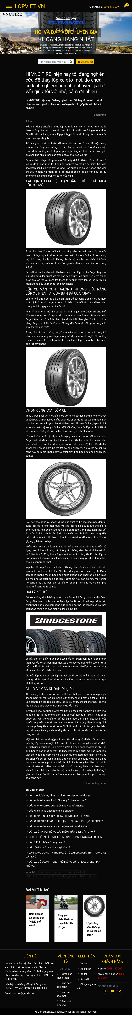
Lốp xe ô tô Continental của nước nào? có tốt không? (58, 826)
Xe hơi (82, 963)
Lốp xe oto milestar (50, 872)
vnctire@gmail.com (24, 993)
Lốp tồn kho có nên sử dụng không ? (48, 847)
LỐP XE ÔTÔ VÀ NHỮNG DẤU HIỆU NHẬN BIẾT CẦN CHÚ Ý (60, 831)
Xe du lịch (84, 968)
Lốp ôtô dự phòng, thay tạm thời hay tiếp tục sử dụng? (58, 795)
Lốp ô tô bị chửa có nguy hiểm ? (45, 842)
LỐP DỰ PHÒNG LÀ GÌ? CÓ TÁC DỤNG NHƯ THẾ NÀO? (58, 816)
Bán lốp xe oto (88, 876)
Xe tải (82, 973)
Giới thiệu (63, 968)
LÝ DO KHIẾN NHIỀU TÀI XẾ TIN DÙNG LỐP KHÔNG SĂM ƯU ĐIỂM (64, 837)
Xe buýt (83, 979)
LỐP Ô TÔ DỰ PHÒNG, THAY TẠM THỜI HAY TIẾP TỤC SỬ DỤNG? (64, 821)
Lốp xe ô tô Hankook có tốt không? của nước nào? (56, 800)
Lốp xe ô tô (23, 967)
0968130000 (40, 988)
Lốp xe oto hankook (74, 872)
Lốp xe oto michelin (37, 876)
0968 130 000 (114, 968)
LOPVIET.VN (30, 6)
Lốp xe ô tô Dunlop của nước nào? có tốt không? (55, 805)
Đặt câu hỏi (85, 61)
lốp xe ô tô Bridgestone (64, 876)
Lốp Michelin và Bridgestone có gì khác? (50, 810)
